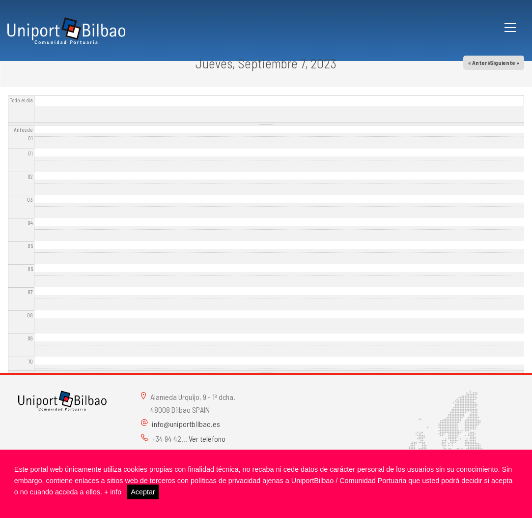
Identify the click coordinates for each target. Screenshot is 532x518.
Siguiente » (504, 62)
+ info (113, 492)
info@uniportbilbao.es (186, 423)
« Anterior (481, 62)
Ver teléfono (207, 438)
